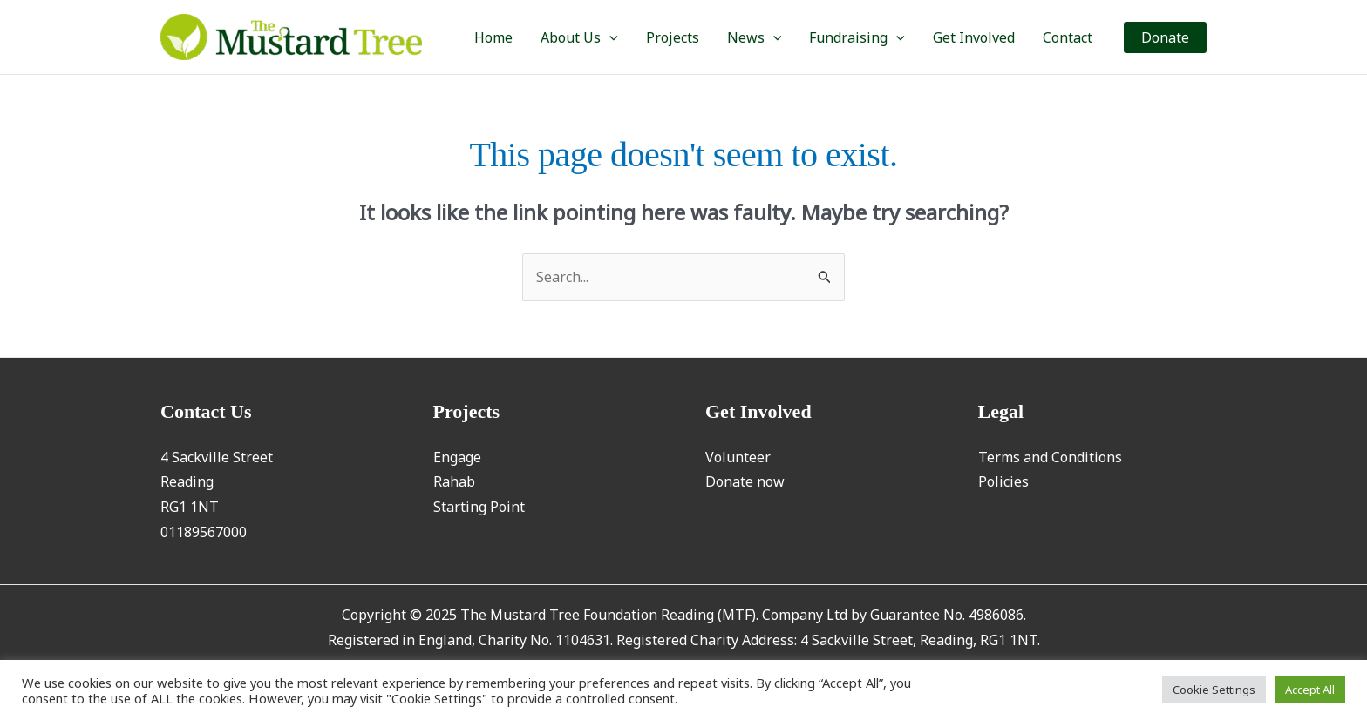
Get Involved (974, 37)
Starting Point (479, 506)
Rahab (454, 481)
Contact (1067, 37)
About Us (579, 37)
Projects (672, 37)
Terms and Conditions (1050, 457)
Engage (457, 457)
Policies (1003, 481)
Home (493, 37)
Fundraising (857, 37)
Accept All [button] (1310, 689)
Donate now (745, 481)
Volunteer (738, 457)
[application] (609, 37)
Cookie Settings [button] (1214, 689)
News (754, 37)
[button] (1165, 37)
